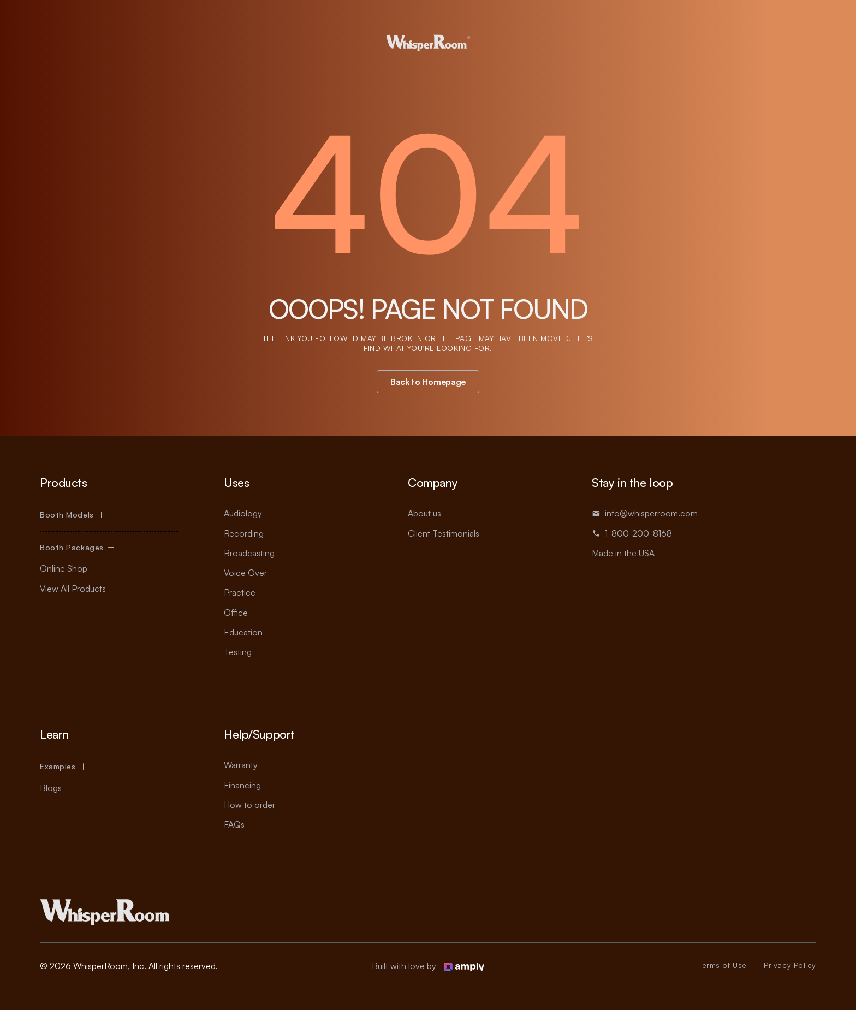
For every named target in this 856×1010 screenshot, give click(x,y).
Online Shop (63, 568)
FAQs (234, 824)
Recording (244, 533)
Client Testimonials (443, 533)
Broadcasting (249, 553)
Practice (239, 592)
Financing (242, 785)
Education (243, 632)
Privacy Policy (790, 965)
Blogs (51, 787)
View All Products (73, 588)
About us (424, 513)
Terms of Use (722, 965)
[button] (72, 515)
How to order (249, 804)
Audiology (242, 513)
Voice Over (245, 572)
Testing (238, 651)
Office (236, 612)
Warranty (240, 764)
